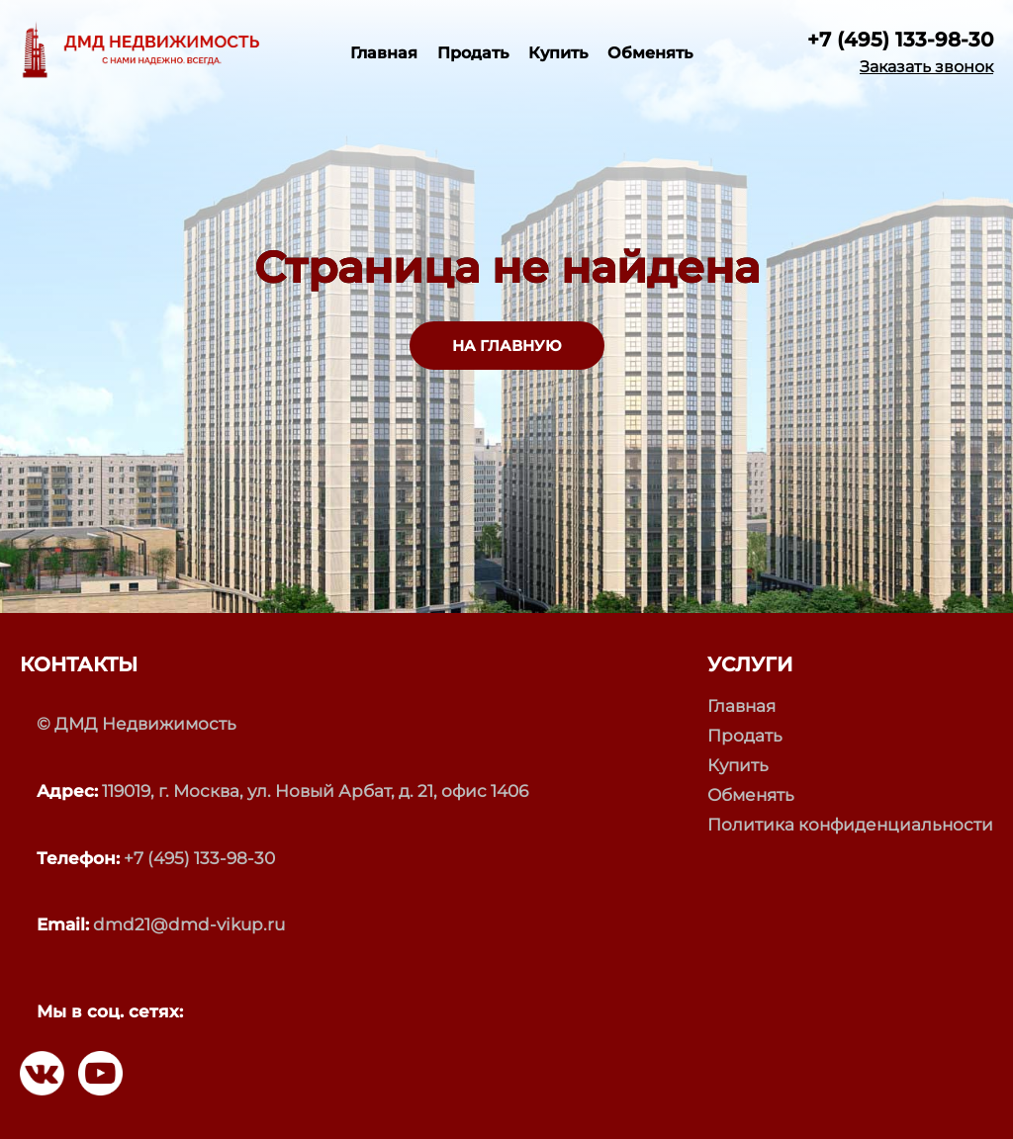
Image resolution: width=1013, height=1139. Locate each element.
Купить (558, 53)
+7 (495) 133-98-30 (900, 39)
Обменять (649, 53)
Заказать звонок (926, 67)
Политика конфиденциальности (850, 824)
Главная (383, 53)
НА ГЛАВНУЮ (507, 345)
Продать (472, 53)
